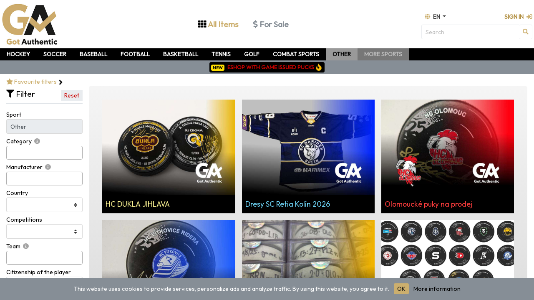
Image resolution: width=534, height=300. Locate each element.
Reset (71, 95)
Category (19, 141)
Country (17, 193)
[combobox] (44, 153)
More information (437, 288)
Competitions (24, 219)
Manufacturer (24, 167)
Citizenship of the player (38, 272)
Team (13, 246)
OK (401, 288)
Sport (13, 114)
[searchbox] (11, 152)
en (433, 16)
